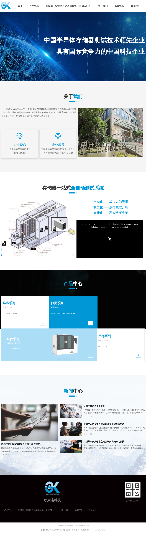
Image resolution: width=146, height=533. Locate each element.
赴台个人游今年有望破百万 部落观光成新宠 (104, 424)
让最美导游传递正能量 (94, 406)
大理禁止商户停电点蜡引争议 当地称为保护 (104, 441)
